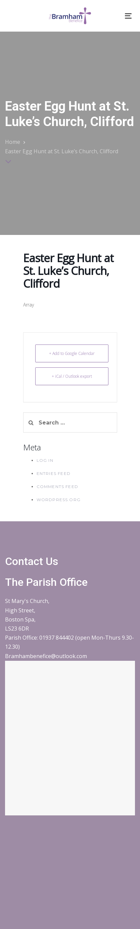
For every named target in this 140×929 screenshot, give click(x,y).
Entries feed (54, 473)
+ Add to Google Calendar (72, 353)
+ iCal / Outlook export (72, 376)
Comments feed (58, 486)
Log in (45, 460)
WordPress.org (59, 499)
